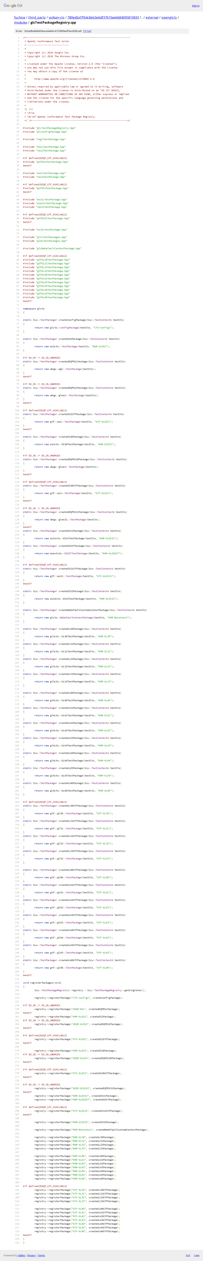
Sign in (195, 5)
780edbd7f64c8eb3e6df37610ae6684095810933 (103, 17)
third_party (37, 17)
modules (20, 22)
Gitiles (21, 1255)
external (152, 17)
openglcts (169, 17)
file (87, 31)
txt (188, 1255)
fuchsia (19, 17)
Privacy (31, 1255)
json (196, 1255)
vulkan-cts (56, 17)
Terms (41, 1255)
